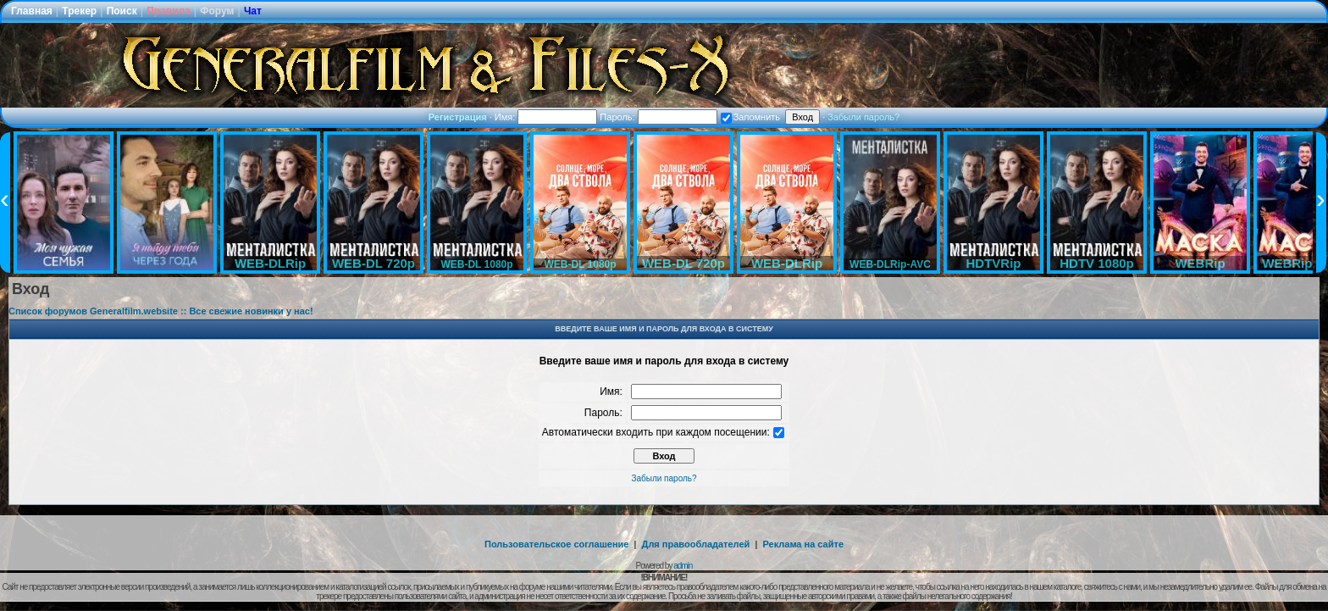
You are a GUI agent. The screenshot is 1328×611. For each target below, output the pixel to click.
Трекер (79, 11)
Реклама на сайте (803, 544)
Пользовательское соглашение (556, 544)
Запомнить (750, 117)
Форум (217, 11)
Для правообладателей (696, 544)
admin (682, 565)
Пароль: (658, 117)
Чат (253, 11)
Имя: (546, 117)
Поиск (122, 11)
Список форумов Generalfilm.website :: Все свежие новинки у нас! (160, 311)
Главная (32, 11)
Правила (169, 11)
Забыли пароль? (863, 117)
